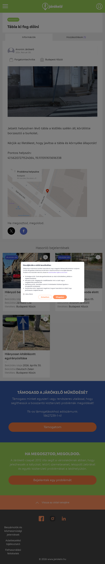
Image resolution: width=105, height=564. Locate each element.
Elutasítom (45, 297)
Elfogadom (60, 297)
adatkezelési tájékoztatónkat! (57, 272)
